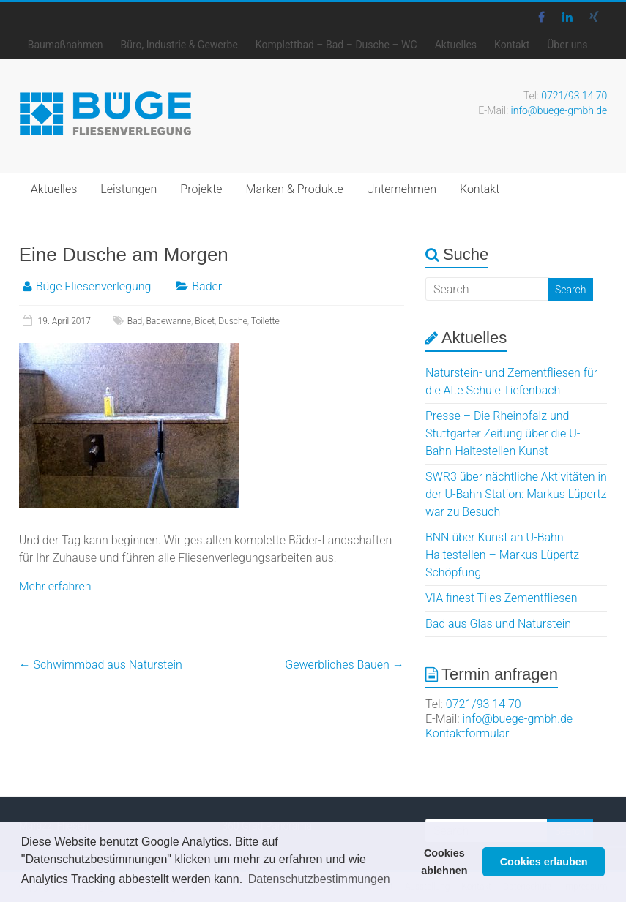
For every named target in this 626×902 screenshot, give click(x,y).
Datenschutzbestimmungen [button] (319, 879)
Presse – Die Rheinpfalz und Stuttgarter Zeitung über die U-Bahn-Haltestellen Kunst (502, 433)
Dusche (232, 321)
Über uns (567, 44)
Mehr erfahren (55, 586)
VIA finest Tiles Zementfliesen (501, 598)
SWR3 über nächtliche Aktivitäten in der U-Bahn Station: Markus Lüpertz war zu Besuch (516, 494)
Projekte (201, 189)
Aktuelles (456, 44)
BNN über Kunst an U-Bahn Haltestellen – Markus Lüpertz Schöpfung (502, 554)
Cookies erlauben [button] (544, 862)
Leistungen (128, 189)
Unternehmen (401, 189)
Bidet (205, 321)
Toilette (265, 321)
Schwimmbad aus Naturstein (100, 665)
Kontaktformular (467, 733)
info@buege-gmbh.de (559, 110)
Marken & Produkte (294, 189)
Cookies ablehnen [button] (444, 861)
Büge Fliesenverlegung (94, 286)
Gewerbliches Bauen (344, 665)
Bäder (207, 286)
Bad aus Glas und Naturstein (498, 624)
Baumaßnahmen (65, 44)
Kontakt (511, 44)
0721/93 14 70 (574, 96)
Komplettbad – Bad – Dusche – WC (336, 44)
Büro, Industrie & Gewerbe (178, 44)
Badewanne (169, 321)
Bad (134, 321)
